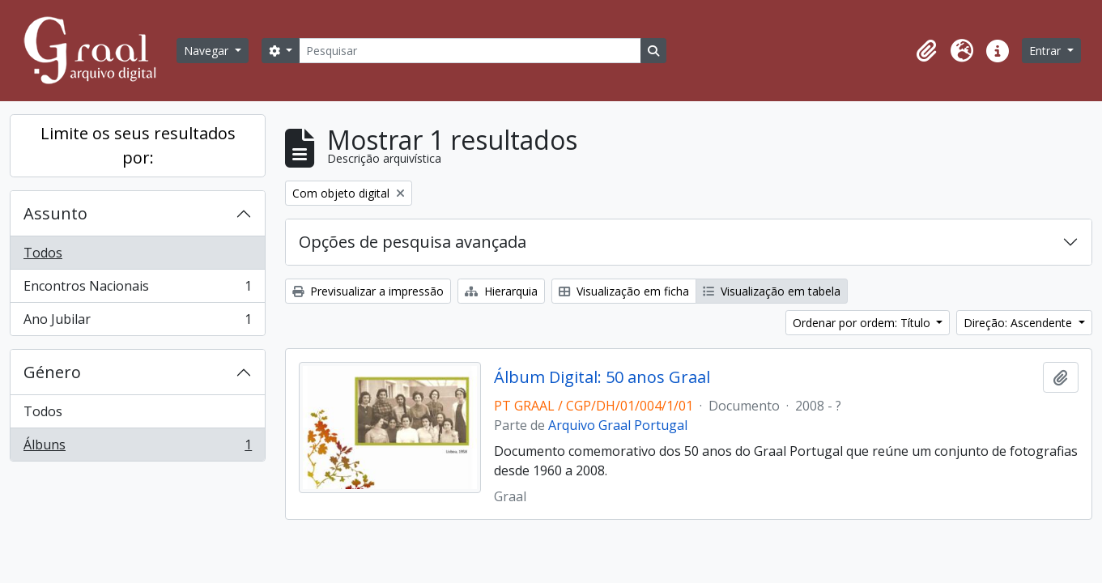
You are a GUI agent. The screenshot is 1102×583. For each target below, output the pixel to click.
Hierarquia (501, 291)
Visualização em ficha (624, 291)
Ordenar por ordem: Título (863, 322)
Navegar (208, 50)
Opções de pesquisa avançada (412, 242)
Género (52, 372)
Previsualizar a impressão (368, 291)
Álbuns (137, 448)
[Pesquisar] (469, 50)
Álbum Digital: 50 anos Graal (602, 377)
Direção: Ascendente (1019, 322)
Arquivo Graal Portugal (617, 425)
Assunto (55, 213)
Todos (42, 253)
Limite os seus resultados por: (138, 145)
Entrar (1046, 50)
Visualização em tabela (771, 291)
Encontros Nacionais (137, 289)
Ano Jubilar (137, 322)
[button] (926, 51)
